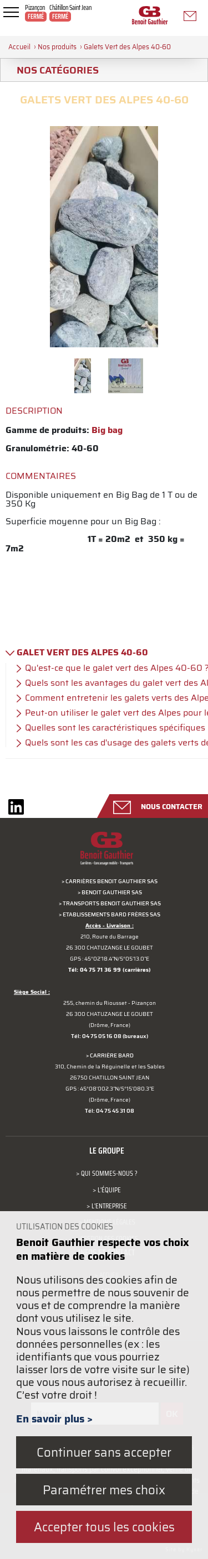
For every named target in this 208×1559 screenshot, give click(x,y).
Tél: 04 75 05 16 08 (96, 1036)
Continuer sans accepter (104, 1452)
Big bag (107, 430)
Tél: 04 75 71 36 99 (94, 970)
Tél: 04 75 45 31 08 (109, 1111)
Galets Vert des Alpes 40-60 (127, 46)
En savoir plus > (54, 1418)
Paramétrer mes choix (104, 1489)
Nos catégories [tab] (53, 69)
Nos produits (57, 46)
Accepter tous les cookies (104, 1527)
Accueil (19, 46)
